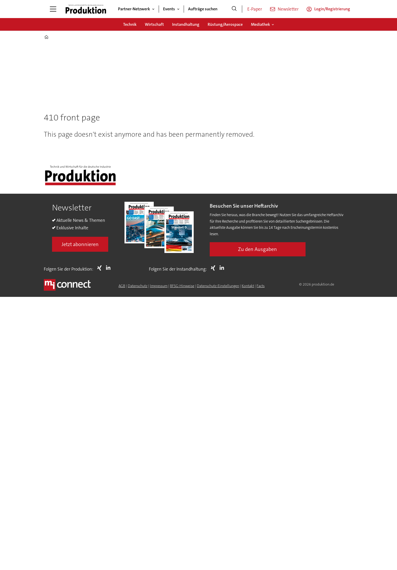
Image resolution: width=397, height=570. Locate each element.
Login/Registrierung (332, 9)
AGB (122, 285)
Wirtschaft (154, 24)
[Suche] (234, 9)
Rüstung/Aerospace (225, 24)
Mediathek (260, 24)
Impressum (158, 285)
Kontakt (248, 285)
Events (169, 9)
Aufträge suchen (202, 9)
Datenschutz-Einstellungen (218, 285)
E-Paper (254, 9)
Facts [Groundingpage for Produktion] (261, 285)
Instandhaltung (185, 24)
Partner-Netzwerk (134, 9)
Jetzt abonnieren (80, 244)
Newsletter (288, 9)
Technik (130, 24)
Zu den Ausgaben (257, 249)
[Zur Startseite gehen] (85, 9)
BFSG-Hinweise (182, 285)
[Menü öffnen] (53, 9)
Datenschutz (137, 285)
